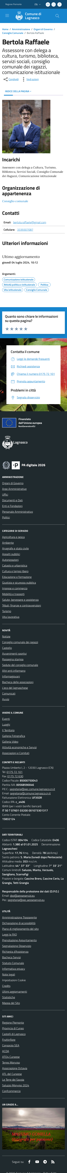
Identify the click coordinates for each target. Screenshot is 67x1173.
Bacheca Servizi (11, 957)
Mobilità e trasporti (13, 594)
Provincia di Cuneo (13, 1028)
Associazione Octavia (14, 1068)
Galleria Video (10, 741)
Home (5, 29)
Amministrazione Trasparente (19, 917)
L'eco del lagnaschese (15, 688)
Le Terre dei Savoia (13, 1079)
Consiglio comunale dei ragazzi (20, 642)
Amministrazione (21, 29)
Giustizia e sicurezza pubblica (19, 582)
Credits (6, 986)
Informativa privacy (13, 969)
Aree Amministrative (14, 489)
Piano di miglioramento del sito (20, 929)
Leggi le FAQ (9, 934)
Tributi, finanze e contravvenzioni (21, 605)
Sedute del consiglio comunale (20, 665)
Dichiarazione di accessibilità (18, 923)
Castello (7, 648)
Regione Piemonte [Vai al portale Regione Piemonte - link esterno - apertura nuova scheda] (13, 4)
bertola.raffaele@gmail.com (29, 222)
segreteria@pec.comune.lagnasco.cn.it (32, 789)
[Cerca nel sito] (57, 16)
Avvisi (5, 699)
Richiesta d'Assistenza (15, 951)
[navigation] (7, 15)
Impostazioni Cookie (14, 980)
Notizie (6, 636)
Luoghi (6, 724)
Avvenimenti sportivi (14, 653)
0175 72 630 (15, 776)
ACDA (5, 1051)
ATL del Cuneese (12, 1074)
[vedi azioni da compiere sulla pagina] (29, 79)
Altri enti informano (13, 671)
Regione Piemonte (13, 1022)
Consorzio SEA (10, 1045)
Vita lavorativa (10, 617)
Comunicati (8, 693)
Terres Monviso (11, 1062)
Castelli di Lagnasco (14, 1034)
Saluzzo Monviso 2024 (15, 1085)
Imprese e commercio (14, 588)
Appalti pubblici (11, 554)
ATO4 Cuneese (11, 1057)
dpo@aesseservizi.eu (22, 895)
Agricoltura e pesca (13, 537)
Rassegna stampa (12, 659)
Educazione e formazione (17, 577)
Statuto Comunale (13, 963)
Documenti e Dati (12, 500)
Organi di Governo (43, 29)
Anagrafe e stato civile (15, 548)
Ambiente (8, 543)
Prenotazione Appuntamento (19, 940)
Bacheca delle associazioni (17, 682)
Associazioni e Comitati (15, 753)
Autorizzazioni (10, 560)
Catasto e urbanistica (14, 565)
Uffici (5, 494)
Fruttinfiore (8, 1040)
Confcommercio (11, 1091)
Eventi (6, 719)
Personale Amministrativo (17, 511)
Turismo (6, 611)
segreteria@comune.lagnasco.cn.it (30, 793)
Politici (6, 517)
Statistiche (8, 997)
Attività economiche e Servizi (19, 747)
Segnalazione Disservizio (16, 946)
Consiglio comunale (15, 201)
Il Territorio (8, 730)
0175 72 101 (15, 772)
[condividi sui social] (10, 79)
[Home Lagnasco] (31, 15)
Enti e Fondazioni (12, 506)
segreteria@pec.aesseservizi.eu (26, 900)
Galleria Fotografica (13, 736)
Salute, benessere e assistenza (20, 600)
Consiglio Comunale (12, 33)
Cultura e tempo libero (15, 571)
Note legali (8, 974)
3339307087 (25, 229)
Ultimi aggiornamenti (14, 991)
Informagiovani (11, 676)
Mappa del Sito (11, 1003)
